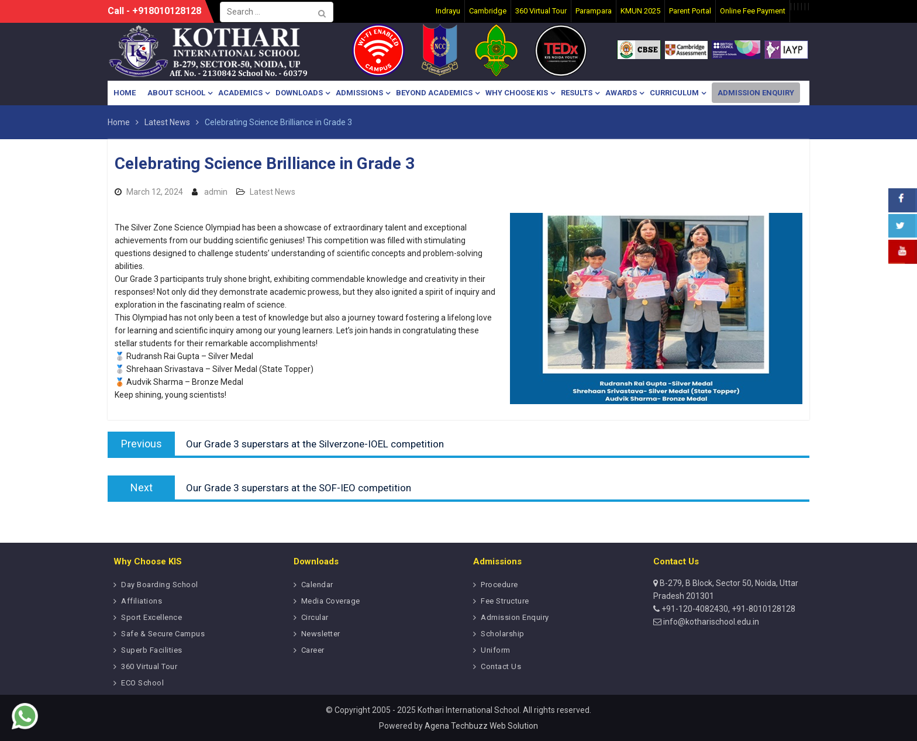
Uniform (496, 650)
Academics (240, 92)
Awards (621, 92)
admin (215, 192)
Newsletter (320, 633)
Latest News (272, 192)
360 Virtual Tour (149, 666)
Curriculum (674, 92)
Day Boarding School (159, 584)
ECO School (142, 682)
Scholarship (503, 633)
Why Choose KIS (516, 92)
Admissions (359, 92)
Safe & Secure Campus (163, 633)
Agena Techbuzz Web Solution (481, 725)
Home (124, 92)
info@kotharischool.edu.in (710, 621)
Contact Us (501, 666)
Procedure (499, 584)
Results (576, 92)
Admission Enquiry (756, 92)
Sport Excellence (151, 617)
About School (176, 92)
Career (313, 650)
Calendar (317, 584)
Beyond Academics (434, 92)
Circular (315, 617)
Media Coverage (330, 601)
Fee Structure (505, 601)
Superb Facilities (151, 650)
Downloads (299, 92)
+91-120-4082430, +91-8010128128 (727, 609)
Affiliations (141, 601)
